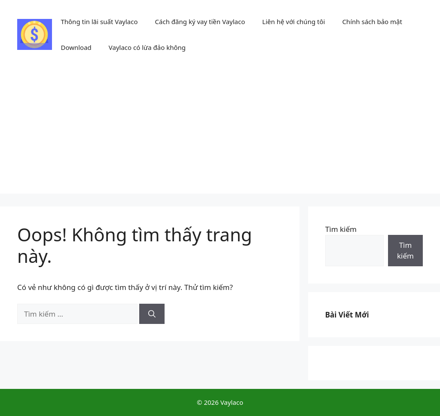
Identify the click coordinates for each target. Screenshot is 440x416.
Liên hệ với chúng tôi (293, 21)
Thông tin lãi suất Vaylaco (99, 21)
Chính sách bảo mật (372, 21)
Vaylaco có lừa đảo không (147, 47)
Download (76, 47)
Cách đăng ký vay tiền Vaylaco (200, 21)
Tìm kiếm (341, 229)
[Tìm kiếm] (152, 314)
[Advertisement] (220, 133)
